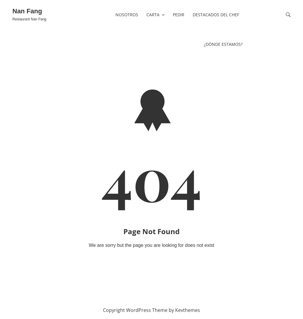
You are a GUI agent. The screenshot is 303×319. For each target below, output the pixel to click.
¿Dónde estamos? (223, 44)
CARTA (152, 14)
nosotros (126, 14)
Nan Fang (27, 11)
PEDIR (178, 14)
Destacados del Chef (216, 14)
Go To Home (151, 259)
